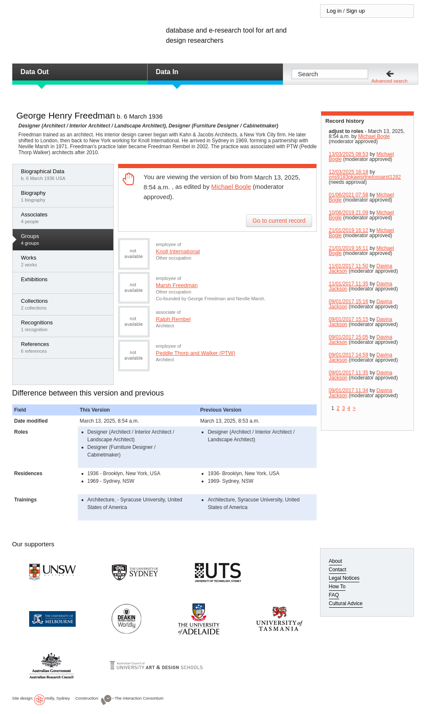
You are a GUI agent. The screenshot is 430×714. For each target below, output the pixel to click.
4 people (65, 217)
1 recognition (65, 325)
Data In (167, 71)
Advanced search (390, 80)
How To (337, 586)
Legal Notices (344, 578)
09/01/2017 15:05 (348, 337)
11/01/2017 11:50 (348, 266)
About (335, 561)
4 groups (65, 239)
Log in (334, 11)
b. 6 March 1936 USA (65, 174)
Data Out (35, 71)
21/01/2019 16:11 (348, 248)
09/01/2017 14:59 (348, 355)
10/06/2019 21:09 (348, 213)
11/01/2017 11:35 (348, 284)
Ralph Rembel (173, 319)
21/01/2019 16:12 (348, 230)
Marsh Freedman (177, 285)
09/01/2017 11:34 (348, 390)
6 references (65, 347)
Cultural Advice (346, 603)
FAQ (334, 595)
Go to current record (278, 220)
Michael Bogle (231, 186)
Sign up (355, 11)
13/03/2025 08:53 (348, 154)
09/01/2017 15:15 (348, 319)
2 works (65, 261)
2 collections (65, 304)
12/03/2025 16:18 (348, 172)
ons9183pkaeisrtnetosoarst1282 (365, 177)
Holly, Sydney (57, 698)
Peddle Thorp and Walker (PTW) (196, 353)
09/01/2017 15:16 (348, 301)
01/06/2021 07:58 (348, 195)
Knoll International (178, 251)
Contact (337, 570)
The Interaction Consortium (139, 698)
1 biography (65, 196)
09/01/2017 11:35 (348, 373)
